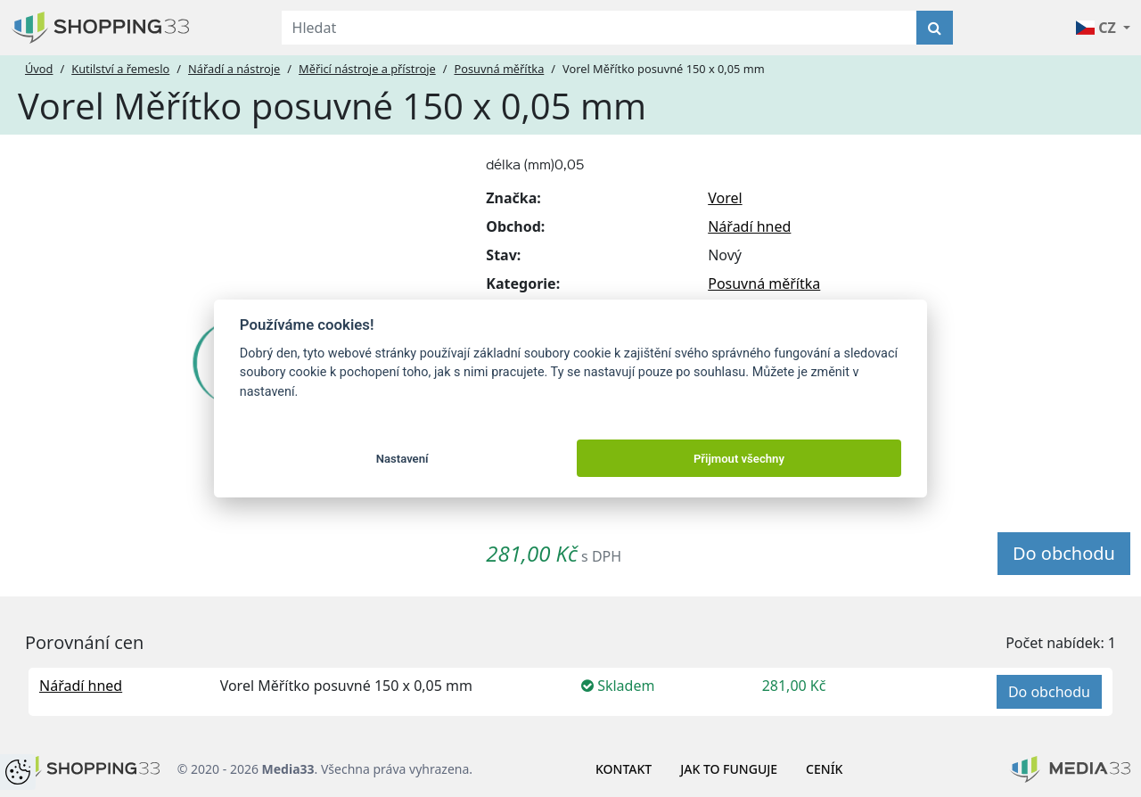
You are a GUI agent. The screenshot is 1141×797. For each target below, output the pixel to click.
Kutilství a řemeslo (120, 69)
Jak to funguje (728, 768)
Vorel (725, 198)
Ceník (824, 768)
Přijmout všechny (739, 458)
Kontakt (623, 768)
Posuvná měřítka (499, 69)
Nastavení (402, 458)
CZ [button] (1098, 27)
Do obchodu (1064, 553)
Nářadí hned (749, 226)
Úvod (39, 69)
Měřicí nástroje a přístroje (367, 69)
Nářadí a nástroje (234, 69)
